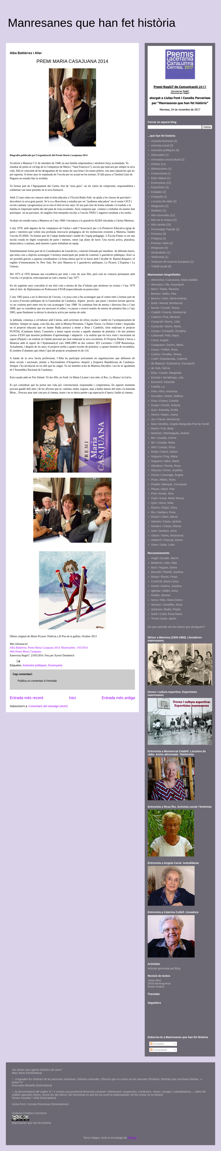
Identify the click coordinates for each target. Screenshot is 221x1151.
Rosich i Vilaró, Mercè (164, 516)
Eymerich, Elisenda (163, 382)
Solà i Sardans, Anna (164, 530)
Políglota (156, 238)
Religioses (157, 247)
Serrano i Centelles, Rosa (166, 604)
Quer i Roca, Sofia (162, 502)
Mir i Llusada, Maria (163, 442)
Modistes (156, 210)
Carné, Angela (160, 340)
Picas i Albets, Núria (163, 479)
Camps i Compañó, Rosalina (168, 331)
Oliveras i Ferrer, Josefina (166, 470)
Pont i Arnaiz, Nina (162, 493)
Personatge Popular (163, 229)
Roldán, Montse (160, 595)
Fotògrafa (157, 196)
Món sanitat (158, 224)
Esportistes (158, 187)
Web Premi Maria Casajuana (25, 651)
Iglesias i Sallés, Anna (164, 590)
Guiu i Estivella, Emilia (164, 409)
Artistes (155, 164)
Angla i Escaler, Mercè (164, 558)
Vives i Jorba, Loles (163, 544)
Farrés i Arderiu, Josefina (166, 586)
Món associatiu (160, 215)
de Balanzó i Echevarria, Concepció (173, 363)
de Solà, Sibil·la (160, 368)
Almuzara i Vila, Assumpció (167, 284)
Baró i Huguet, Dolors (164, 567)
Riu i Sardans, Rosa (163, 512)
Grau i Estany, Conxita (164, 400)
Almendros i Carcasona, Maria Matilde (174, 279)
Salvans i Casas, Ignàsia (166, 521)
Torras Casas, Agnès (163, 618)
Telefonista (157, 257)
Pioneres (156, 233)
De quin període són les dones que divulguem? (176, 626)
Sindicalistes (158, 252)
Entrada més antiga (118, 698)
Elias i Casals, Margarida (166, 372)
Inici (72, 698)
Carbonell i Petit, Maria (165, 335)
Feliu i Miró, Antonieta (164, 391)
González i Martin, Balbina (167, 396)
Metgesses (157, 206)
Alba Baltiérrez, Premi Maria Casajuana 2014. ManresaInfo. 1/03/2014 (49, 647)
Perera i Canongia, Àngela (167, 474)
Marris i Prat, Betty (162, 428)
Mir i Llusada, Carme (163, 437)
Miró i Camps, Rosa (163, 447)
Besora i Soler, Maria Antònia (169, 298)
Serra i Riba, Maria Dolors (167, 599)
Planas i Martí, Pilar (163, 489)
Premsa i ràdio (160, 243)
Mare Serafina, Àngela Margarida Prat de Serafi (180, 424)
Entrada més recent (26, 698)
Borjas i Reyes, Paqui (164, 576)
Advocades (158, 154)
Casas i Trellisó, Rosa (164, 349)
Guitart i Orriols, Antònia (165, 405)
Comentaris (158, 1049)
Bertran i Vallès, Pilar (164, 293)
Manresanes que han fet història (91, 22)
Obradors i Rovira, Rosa (166, 465)
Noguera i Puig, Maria (164, 456)
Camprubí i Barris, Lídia (165, 321)
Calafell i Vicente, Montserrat (168, 312)
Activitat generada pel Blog (164, 968)
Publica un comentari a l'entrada (37, 680)
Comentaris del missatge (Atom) (48, 706)
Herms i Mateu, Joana (164, 414)
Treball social (159, 266)
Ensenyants (55, 665)
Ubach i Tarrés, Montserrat (167, 535)
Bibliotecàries (159, 168)
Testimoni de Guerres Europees (170, 261)
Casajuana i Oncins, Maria (167, 344)
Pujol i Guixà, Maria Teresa (167, 498)
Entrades (157, 1043)
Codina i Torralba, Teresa (166, 354)
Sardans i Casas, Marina (166, 526)
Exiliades (156, 192)
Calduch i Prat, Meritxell (165, 317)
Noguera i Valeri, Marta (165, 461)
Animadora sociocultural (165, 159)
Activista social (160, 145)
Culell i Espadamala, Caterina (169, 358)
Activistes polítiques (34, 665)
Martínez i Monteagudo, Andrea (170, 433)
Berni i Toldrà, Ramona (165, 289)
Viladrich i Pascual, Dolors (167, 540)
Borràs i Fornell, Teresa (165, 307)
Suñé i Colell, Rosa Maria (166, 614)
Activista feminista (162, 141)
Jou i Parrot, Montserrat (165, 419)
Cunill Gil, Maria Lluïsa (165, 581)
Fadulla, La (158, 386)
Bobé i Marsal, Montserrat (166, 303)
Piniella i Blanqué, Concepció (169, 484)
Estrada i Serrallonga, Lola (167, 377)
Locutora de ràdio (161, 201)
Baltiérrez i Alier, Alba (164, 562)
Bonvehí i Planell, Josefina (167, 572)
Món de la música (162, 219)
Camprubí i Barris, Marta (166, 326)
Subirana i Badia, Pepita (166, 609)
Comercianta (159, 173)
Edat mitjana (158, 178)
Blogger (132, 1137)
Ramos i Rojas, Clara (164, 507)
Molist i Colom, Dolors (164, 451)
